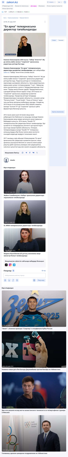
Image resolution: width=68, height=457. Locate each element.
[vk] (33, 152)
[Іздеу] (64, 2)
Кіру (44, 270)
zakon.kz (7, 72)
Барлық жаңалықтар (13, 18)
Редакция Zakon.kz (24, 18)
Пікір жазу (41, 280)
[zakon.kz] (12, 2)
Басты (5, 18)
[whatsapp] (22, 152)
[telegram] (26, 152)
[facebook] (29, 152)
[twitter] (37, 152)
